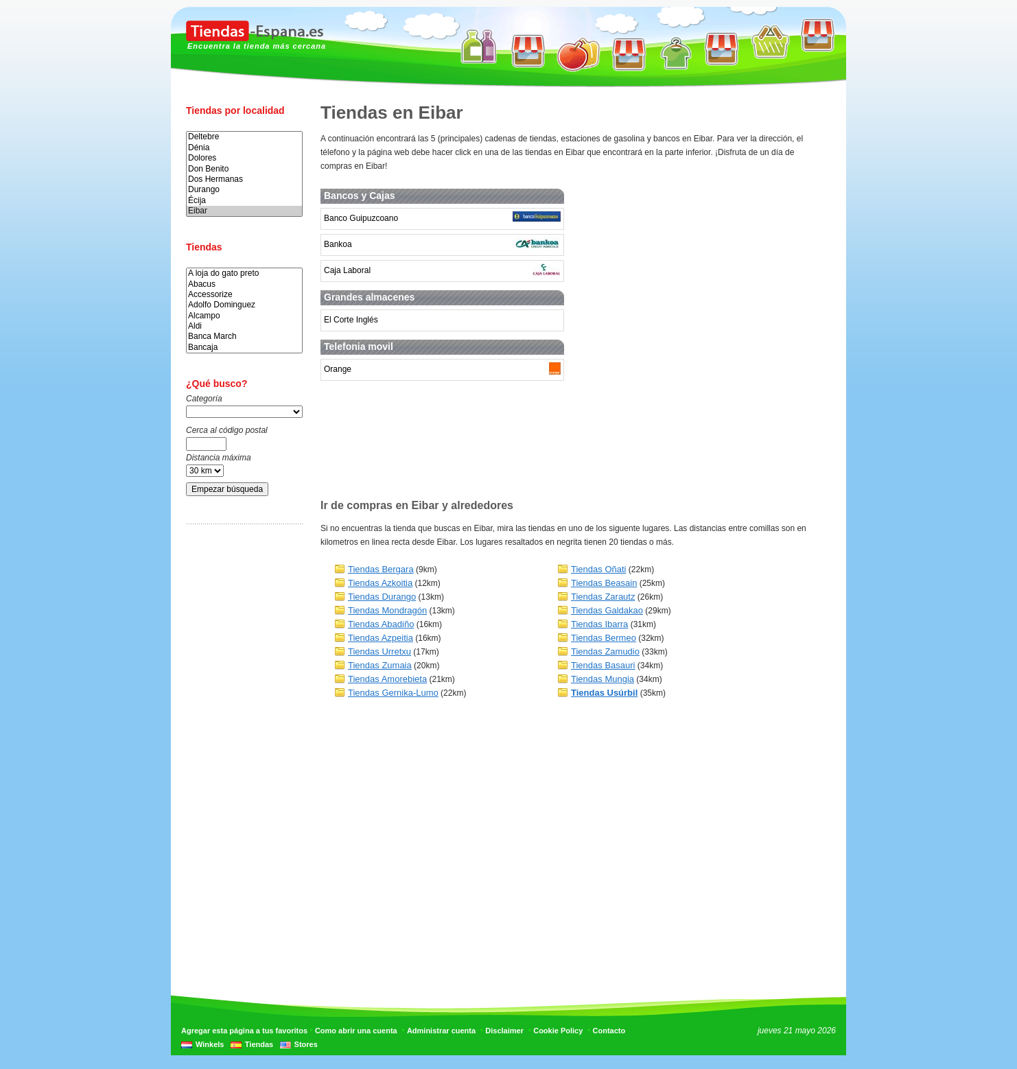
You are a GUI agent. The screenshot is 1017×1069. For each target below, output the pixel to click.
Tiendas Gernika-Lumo (393, 693)
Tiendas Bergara (381, 569)
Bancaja (244, 347)
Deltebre (244, 137)
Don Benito (244, 169)
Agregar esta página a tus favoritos (244, 1030)
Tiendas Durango (382, 596)
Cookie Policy (558, 1030)
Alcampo (244, 316)
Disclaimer (504, 1030)
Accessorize (244, 295)
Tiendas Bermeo (603, 638)
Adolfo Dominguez (244, 305)
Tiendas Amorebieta (387, 679)
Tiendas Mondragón (387, 610)
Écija (244, 201)
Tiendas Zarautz (603, 596)
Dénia (244, 148)
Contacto (609, 1030)
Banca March (244, 336)
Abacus (244, 284)
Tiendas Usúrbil (604, 693)
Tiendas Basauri (603, 665)
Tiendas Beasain (604, 583)
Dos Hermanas (244, 179)
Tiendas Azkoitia (380, 583)
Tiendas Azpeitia (380, 638)
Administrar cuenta (441, 1030)
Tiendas (259, 1044)
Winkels (210, 1044)
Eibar (244, 211)
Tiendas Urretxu (379, 651)
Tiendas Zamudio (605, 651)
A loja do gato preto (244, 273)
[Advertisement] (241, 750)
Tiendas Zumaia (380, 665)
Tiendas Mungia (602, 679)
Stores (306, 1044)
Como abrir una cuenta (356, 1030)
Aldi (244, 326)
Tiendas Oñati (598, 569)
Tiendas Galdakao (607, 610)
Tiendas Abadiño (381, 624)
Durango (244, 190)
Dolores (244, 158)
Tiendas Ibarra (599, 624)
